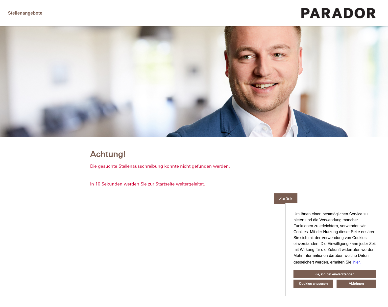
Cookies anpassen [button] (313, 284)
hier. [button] (357, 262)
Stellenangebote (25, 13)
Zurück (285, 198)
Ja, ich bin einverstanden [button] (334, 274)
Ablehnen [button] (356, 284)
